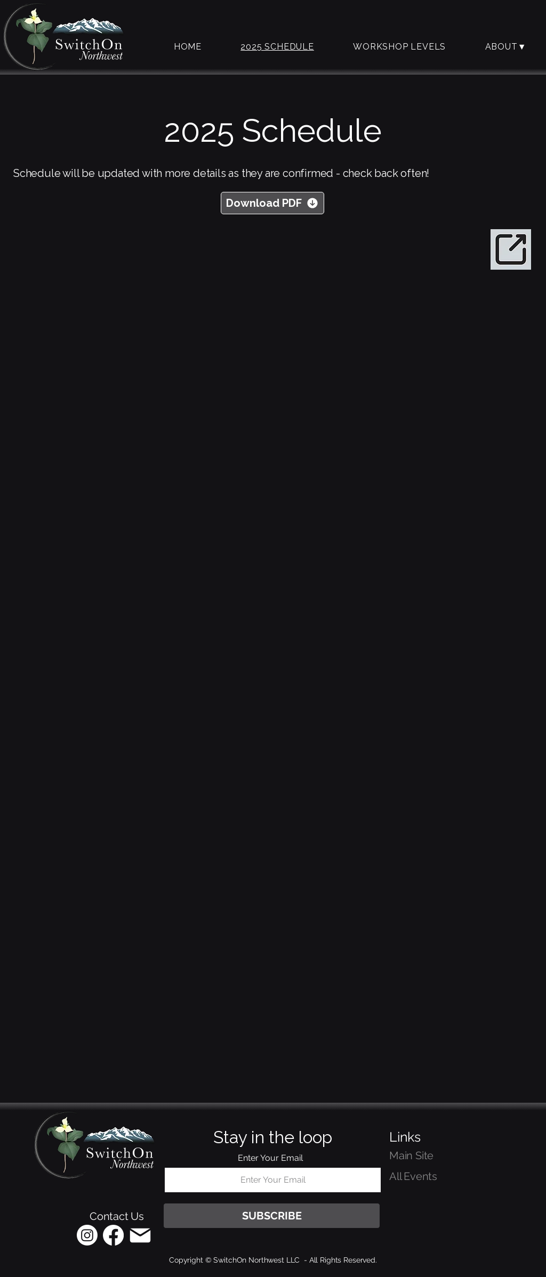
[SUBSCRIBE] (271, 1215)
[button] (399, 46)
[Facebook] (113, 1235)
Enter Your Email (270, 1158)
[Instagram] (87, 1235)
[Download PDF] (272, 203)
